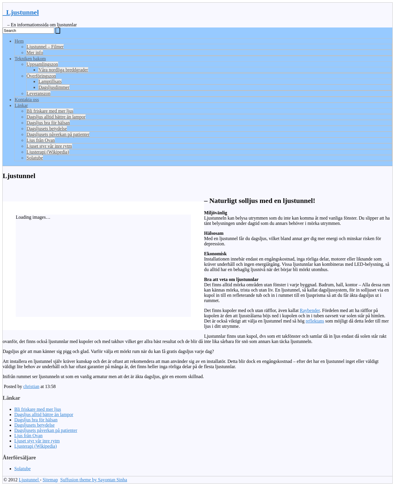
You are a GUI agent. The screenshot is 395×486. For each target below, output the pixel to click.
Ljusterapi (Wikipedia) (48, 151)
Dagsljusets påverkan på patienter (58, 134)
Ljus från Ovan (41, 140)
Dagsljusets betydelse (47, 128)
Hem (19, 41)
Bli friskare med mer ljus (50, 110)
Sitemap (50, 479)
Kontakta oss (27, 99)
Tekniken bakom (30, 58)
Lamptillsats (50, 81)
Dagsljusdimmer (54, 87)
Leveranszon (39, 93)
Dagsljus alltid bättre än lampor (56, 116)
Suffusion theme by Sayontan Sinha (93, 479)
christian (31, 386)
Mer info (35, 52)
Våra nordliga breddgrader (63, 69)
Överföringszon (41, 75)
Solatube (35, 157)
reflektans (315, 320)
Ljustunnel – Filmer (45, 46)
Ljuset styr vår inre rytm (49, 146)
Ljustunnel (21, 12)
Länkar (21, 105)
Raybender (310, 310)
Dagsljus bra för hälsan (48, 122)
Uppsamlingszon (42, 64)
